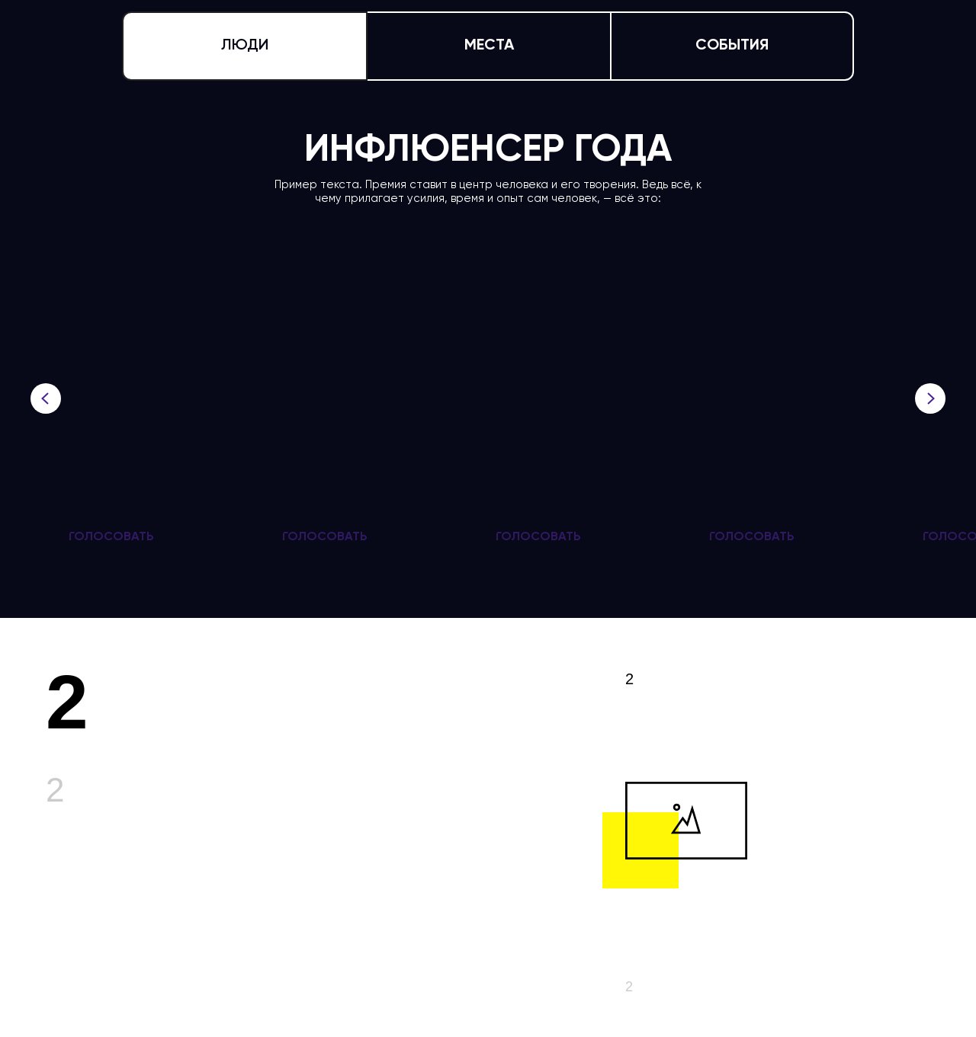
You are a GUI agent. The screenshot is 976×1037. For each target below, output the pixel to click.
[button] (111, 537)
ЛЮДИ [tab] (244, 45)
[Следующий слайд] (930, 398)
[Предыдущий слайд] (45, 398)
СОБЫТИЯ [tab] (732, 45)
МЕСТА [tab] (489, 45)
